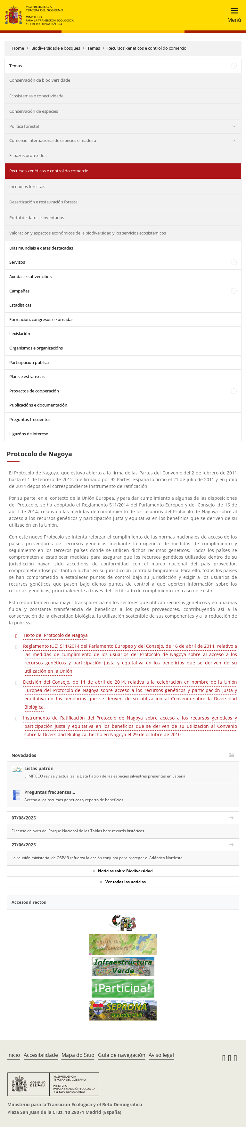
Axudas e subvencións (30, 276)
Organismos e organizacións (36, 348)
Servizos (17, 262)
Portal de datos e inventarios (36, 217)
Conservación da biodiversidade (39, 80)
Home (18, 48)
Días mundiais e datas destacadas (41, 248)
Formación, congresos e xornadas (41, 319)
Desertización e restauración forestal (43, 202)
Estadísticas (20, 305)
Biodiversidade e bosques (55, 48)
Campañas (19, 291)
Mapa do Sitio (78, 1054)
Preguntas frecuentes (29, 419)
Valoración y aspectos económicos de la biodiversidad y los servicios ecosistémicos (87, 233)
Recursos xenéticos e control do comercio (146, 48)
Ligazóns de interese (28, 434)
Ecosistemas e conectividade (36, 96)
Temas (93, 48)
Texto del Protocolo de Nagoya (55, 635)
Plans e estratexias (27, 376)
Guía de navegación (121, 1054)
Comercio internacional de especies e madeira (52, 140)
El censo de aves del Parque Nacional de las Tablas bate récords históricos (78, 831)
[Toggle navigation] (232, 15)
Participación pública (29, 362)
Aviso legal (161, 1054)
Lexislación (19, 333)
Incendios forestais (27, 186)
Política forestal (24, 126)
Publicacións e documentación (38, 405)
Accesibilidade (41, 1054)
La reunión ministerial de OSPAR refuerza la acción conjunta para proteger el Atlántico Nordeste (97, 857)
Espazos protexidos (27, 155)
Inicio (13, 1054)
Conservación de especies (33, 111)
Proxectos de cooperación (34, 391)
